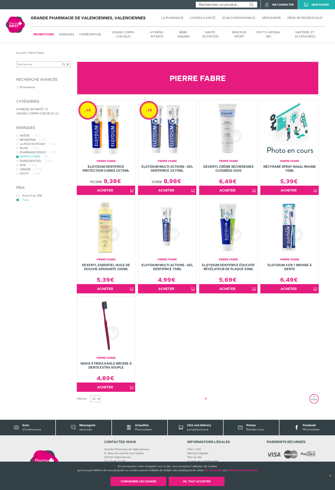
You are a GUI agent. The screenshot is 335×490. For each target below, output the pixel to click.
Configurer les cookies (138, 481)
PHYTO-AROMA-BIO (269, 34)
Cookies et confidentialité (202, 461)
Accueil (20, 52)
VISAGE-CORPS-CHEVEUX (123, 34)
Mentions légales (197, 453)
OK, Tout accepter (197, 481)
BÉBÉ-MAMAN (184, 34)
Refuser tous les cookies (242, 470)
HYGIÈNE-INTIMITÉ (157, 34)
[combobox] (221, 4)
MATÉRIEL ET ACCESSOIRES (305, 34)
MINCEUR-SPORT (239, 34)
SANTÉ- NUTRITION (210, 34)
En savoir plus (213, 470)
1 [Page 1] (205, 399)
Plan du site (194, 457)
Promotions (43, 34)
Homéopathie (90, 34)
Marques (66, 34)
